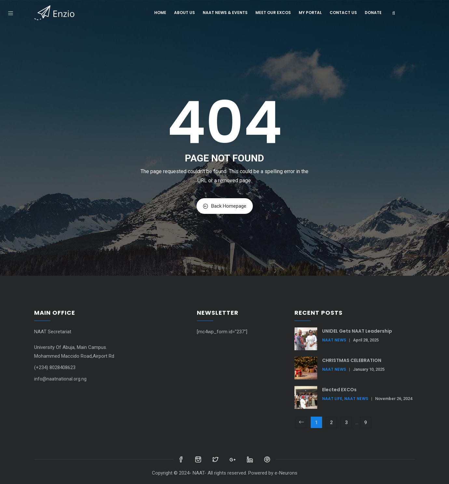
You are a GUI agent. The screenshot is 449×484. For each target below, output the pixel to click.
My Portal (310, 12)
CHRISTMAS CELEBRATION (351, 360)
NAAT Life (332, 398)
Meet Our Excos (273, 12)
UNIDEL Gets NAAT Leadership (357, 331)
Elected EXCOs (339, 389)
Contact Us (343, 12)
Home (160, 12)
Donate (373, 12)
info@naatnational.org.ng (60, 378)
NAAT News (334, 340)
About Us (184, 12)
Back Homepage (224, 206)
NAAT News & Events (225, 12)
